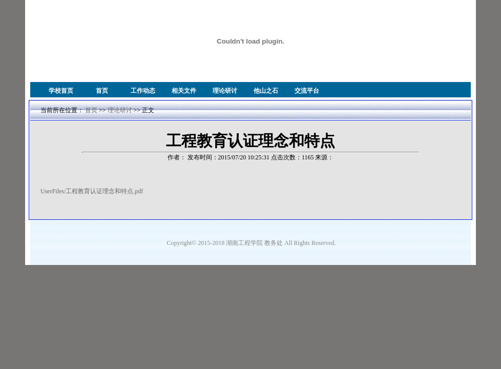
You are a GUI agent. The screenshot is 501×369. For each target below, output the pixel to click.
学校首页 (61, 90)
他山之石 (266, 90)
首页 (102, 90)
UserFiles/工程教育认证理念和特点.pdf (91, 191)
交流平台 (307, 90)
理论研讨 (225, 90)
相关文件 (184, 90)
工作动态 (143, 90)
